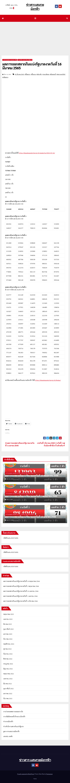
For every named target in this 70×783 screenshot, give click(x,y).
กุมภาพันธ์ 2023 (8, 629)
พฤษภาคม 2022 (8, 674)
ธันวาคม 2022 (7, 639)
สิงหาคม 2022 (7, 659)
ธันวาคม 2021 (7, 698)
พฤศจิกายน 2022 (8, 644)
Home (35, 778)
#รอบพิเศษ (46, 74)
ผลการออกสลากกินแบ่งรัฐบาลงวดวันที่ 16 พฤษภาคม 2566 (31, 475)
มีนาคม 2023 (7, 624)
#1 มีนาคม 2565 (19, 74)
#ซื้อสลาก (27, 74)
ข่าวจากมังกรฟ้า (8, 721)
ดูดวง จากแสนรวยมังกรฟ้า (11, 731)
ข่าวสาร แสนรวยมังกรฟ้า (35, 760)
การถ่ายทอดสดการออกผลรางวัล (9, 59)
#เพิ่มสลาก (5, 77)
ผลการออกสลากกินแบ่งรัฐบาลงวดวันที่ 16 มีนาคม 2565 (31, 66)
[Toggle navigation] (35, 18)
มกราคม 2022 (7, 693)
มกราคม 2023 (7, 634)
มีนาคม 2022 (7, 684)
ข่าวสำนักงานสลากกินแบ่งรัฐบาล (25, 59)
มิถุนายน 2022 (8, 669)
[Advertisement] (35, 36)
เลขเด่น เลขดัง (7, 736)
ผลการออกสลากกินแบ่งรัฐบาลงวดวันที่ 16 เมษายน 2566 (30, 516)
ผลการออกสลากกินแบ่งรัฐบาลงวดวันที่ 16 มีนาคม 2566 (20, 601)
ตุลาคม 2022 (7, 649)
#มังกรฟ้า (39, 74)
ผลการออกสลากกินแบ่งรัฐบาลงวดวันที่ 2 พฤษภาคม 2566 (31, 496)
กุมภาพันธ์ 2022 (8, 689)
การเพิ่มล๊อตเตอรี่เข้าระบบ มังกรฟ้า (14, 717)
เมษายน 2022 (7, 679)
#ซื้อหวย (33, 74)
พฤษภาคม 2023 (8, 614)
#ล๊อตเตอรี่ (53, 74)
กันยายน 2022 (7, 654)
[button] (67, 18)
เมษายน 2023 (7, 619)
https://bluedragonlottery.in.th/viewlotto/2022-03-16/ (37, 153)
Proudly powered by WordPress (25, 774)
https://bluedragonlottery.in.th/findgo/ (48, 380)
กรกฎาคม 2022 (8, 664)
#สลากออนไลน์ (61, 74)
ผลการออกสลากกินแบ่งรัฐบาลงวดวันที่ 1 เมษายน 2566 (20, 596)
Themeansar (49, 774)
